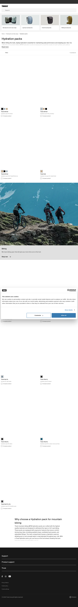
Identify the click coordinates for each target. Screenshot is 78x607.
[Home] (14, 6)
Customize (39, 315)
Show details (69, 310)
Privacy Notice (5, 582)
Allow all (63, 315)
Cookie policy (5, 586)
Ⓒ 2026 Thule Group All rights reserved (12, 597)
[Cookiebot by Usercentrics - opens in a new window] (68, 290)
